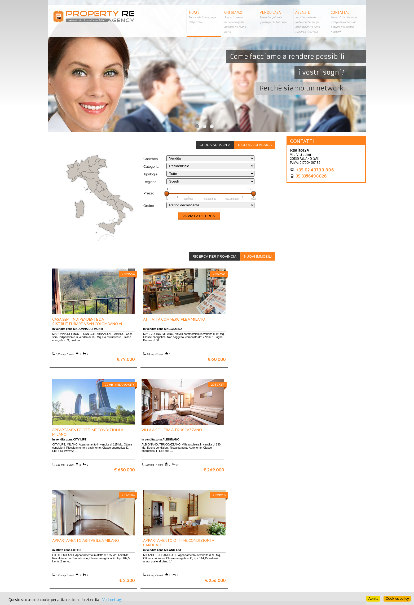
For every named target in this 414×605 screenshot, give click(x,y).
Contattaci (218, 566)
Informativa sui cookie (228, 562)
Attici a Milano (142, 562)
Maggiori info (327, 503)
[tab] (254, 145)
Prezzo (148, 193)
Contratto (150, 159)
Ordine (148, 206)
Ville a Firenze (142, 554)
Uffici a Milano (142, 570)
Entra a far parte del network (74, 562)
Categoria (150, 167)
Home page (219, 570)
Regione (149, 182)
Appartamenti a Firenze (149, 558)
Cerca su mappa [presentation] (215, 145)
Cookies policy (397, 598)
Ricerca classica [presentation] (255, 145)
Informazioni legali (226, 558)
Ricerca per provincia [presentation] (214, 256)
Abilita (373, 598)
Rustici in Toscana (145, 566)
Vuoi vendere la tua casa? (72, 558)
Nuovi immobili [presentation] (258, 256)
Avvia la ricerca (199, 216)
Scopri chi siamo (65, 554)
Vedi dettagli (112, 599)
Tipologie (150, 174)
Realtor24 (299, 150)
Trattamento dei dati (227, 554)
